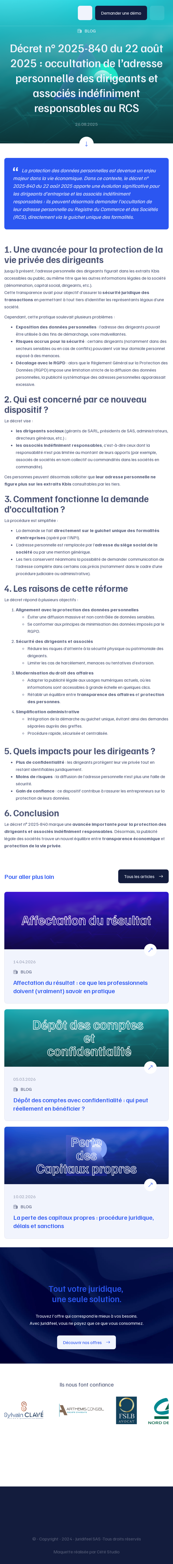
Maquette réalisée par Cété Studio (86, 1552)
